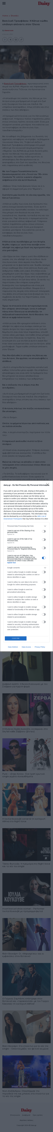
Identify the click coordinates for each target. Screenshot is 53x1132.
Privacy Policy (40, 647)
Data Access (26, 647)
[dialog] (26, 566)
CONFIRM (15, 638)
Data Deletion (13, 647)
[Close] (48, 485)
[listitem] (26, 526)
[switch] (44, 531)
